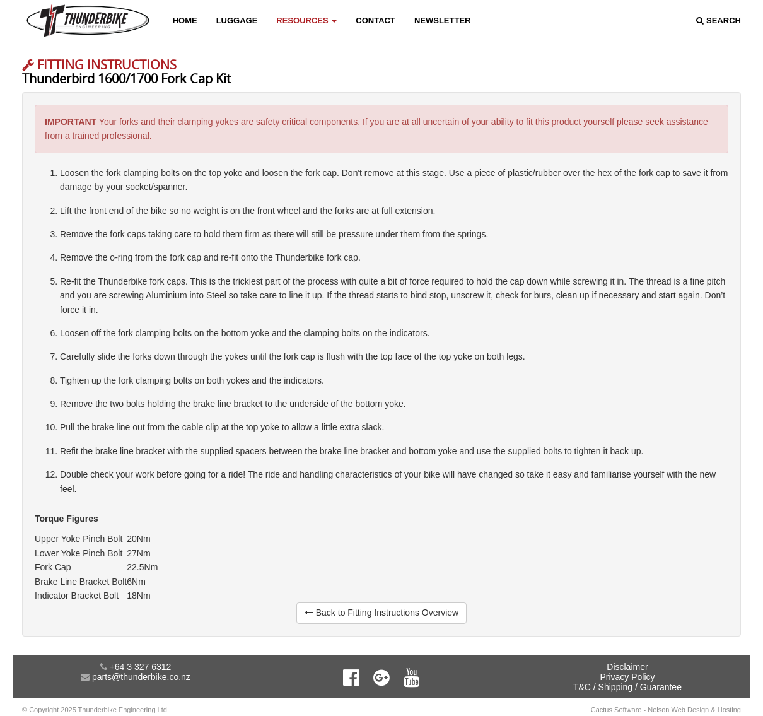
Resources (306, 20)
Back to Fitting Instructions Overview (381, 612)
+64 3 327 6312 (141, 667)
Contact (375, 20)
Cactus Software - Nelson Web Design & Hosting (666, 709)
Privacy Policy (627, 677)
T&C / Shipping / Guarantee (627, 687)
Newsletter (442, 20)
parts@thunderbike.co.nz (141, 677)
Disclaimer (627, 667)
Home (185, 20)
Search (718, 20)
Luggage (237, 20)
